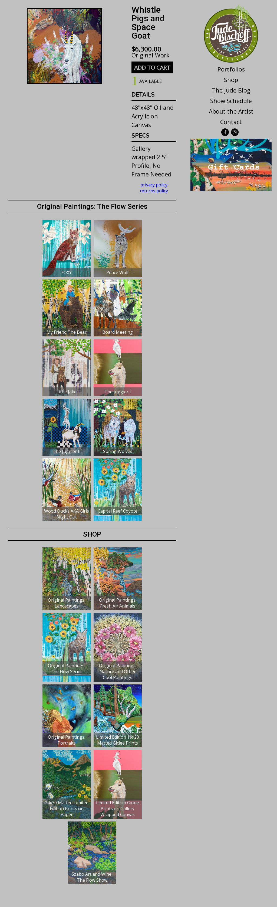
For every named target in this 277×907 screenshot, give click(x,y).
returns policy (154, 191)
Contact (231, 122)
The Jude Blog (231, 90)
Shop (231, 80)
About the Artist (231, 111)
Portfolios (231, 69)
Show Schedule (231, 101)
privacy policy (153, 185)
